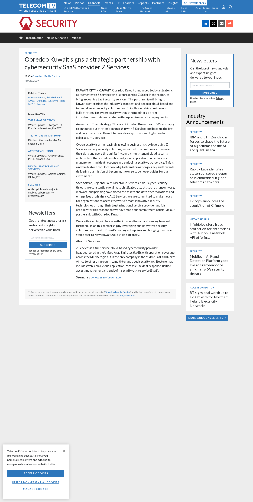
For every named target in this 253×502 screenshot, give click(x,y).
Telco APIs (184, 9)
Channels (94, 3)
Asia (198, 7)
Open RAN (104, 9)
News (67, 3)
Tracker (41, 104)
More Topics (210, 9)
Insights (173, 3)
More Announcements (207, 317)
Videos (79, 3)
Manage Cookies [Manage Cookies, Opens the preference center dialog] (36, 488)
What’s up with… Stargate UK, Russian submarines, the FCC (45, 126)
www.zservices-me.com (107, 277)
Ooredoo (42, 100)
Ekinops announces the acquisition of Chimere (207, 203)
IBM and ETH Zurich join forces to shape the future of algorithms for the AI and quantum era (210, 143)
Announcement (36, 97)
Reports (143, 3)
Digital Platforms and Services (76, 9)
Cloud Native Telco (123, 9)
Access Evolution (40, 151)
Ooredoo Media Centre (46, 76)
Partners (158, 3)
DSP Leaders (125, 3)
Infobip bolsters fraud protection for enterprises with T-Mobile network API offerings (210, 230)
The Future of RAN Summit (46, 135)
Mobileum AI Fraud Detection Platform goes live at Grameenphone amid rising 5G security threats (209, 265)
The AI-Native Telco (41, 120)
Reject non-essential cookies (35, 482)
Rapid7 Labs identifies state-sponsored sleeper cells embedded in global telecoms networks (208, 175)
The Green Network (146, 9)
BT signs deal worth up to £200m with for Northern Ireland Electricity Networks (209, 299)
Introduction (34, 38)
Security (31, 53)
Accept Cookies (36, 473)
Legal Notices (127, 295)
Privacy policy (36, 253)
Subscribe (47, 244)
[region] (36, 471)
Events (108, 3)
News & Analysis (58, 38)
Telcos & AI (170, 9)
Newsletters (195, 3)
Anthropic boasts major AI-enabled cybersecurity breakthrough (44, 192)
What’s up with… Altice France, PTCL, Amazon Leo (46, 157)
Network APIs (199, 219)
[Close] (64, 451)
